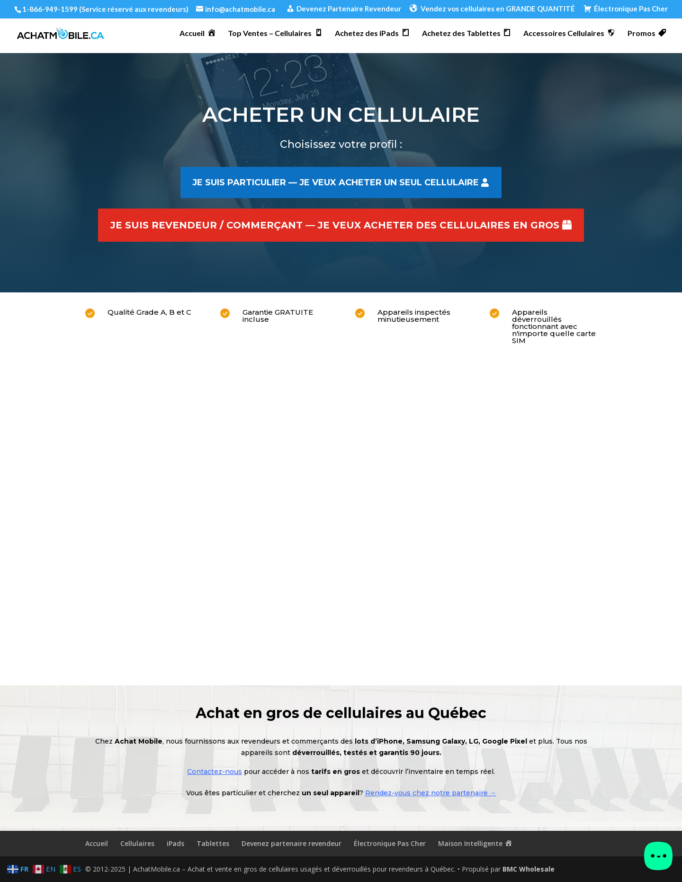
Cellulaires (137, 843)
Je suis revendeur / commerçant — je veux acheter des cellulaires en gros (334, 225)
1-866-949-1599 (50, 9)
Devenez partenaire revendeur (291, 843)
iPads (175, 843)
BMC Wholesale (529, 868)
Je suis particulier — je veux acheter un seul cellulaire (335, 182)
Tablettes (213, 843)
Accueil (96, 843)
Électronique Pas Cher (390, 843)
